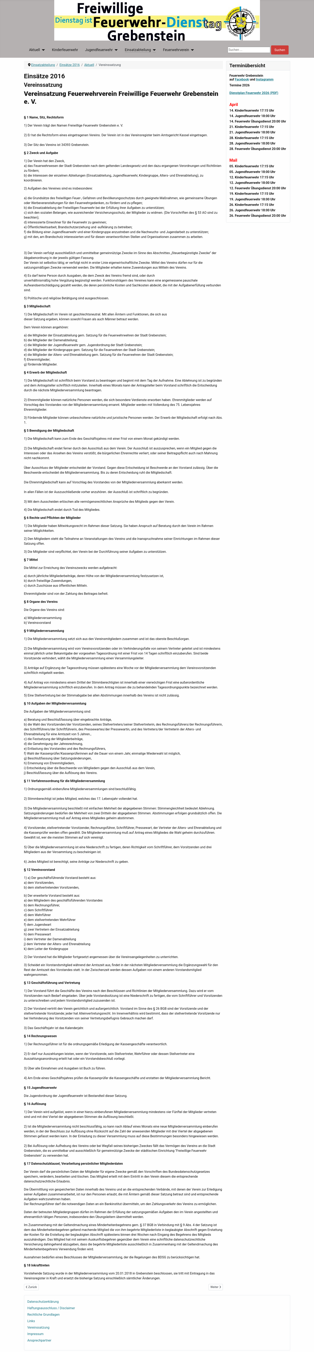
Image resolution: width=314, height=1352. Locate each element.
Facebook (242, 79)
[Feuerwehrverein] (191, 49)
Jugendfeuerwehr (99, 50)
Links (31, 1321)
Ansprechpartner (39, 1340)
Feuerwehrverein (176, 50)
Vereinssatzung (38, 1327)
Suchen (279, 50)
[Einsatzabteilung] (153, 49)
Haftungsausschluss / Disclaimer (51, 1308)
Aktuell (34, 50)
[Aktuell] (42, 49)
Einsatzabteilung (138, 50)
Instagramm (264, 79)
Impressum (35, 1334)
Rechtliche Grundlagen (43, 1314)
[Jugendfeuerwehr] (115, 49)
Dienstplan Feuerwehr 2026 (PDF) (254, 93)
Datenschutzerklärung (43, 1302)
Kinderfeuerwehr (65, 50)
